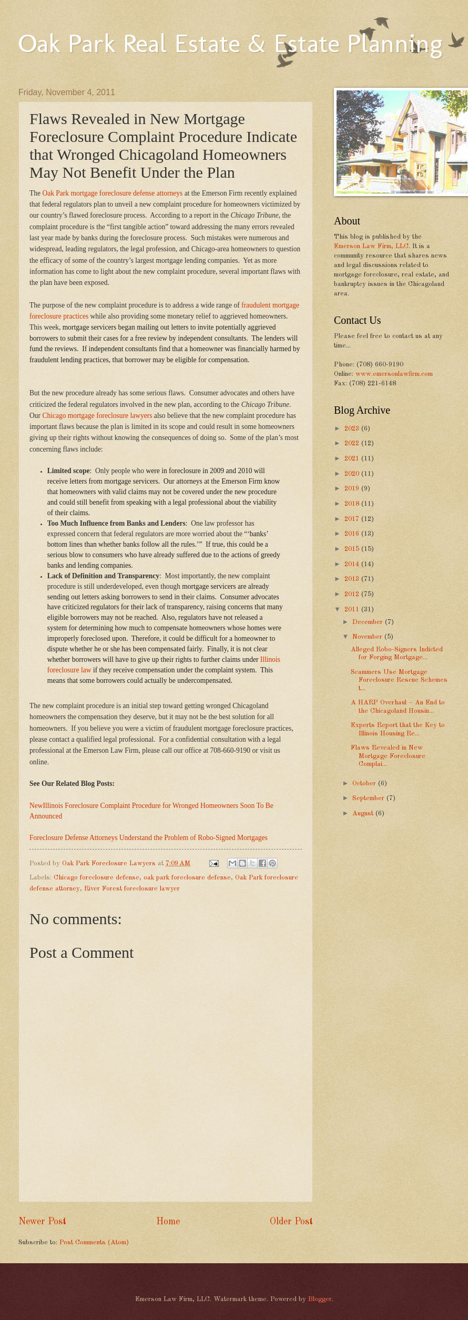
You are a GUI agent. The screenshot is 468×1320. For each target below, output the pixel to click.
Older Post (291, 1221)
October (365, 783)
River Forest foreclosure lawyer (132, 888)
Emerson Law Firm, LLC (371, 246)
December (368, 622)
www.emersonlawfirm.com (394, 374)
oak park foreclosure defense (187, 877)
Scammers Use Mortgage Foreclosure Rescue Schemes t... (399, 680)
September (369, 798)
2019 (352, 488)
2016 (352, 533)
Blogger (320, 1299)
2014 (352, 564)
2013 (352, 579)
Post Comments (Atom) (94, 1242)
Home (168, 1221)
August (363, 813)
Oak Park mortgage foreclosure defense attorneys (112, 193)
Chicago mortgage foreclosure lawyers (97, 415)
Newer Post (42, 1221)
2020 (352, 473)
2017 (352, 519)
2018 (352, 503)
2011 (352, 609)
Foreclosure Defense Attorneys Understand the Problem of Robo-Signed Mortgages (148, 838)
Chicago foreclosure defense (96, 877)
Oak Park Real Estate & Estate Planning (230, 43)
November (368, 636)
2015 (352, 549)
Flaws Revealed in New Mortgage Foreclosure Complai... (388, 756)
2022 (352, 443)
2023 (352, 428)
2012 (352, 594)
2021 (352, 458)
